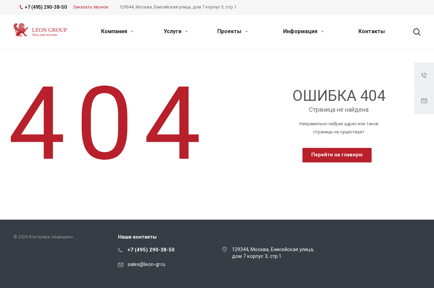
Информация (303, 31)
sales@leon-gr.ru (146, 264)
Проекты (232, 31)
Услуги (176, 31)
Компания (117, 31)
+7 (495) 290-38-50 (151, 250)
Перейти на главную (337, 155)
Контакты (371, 31)
